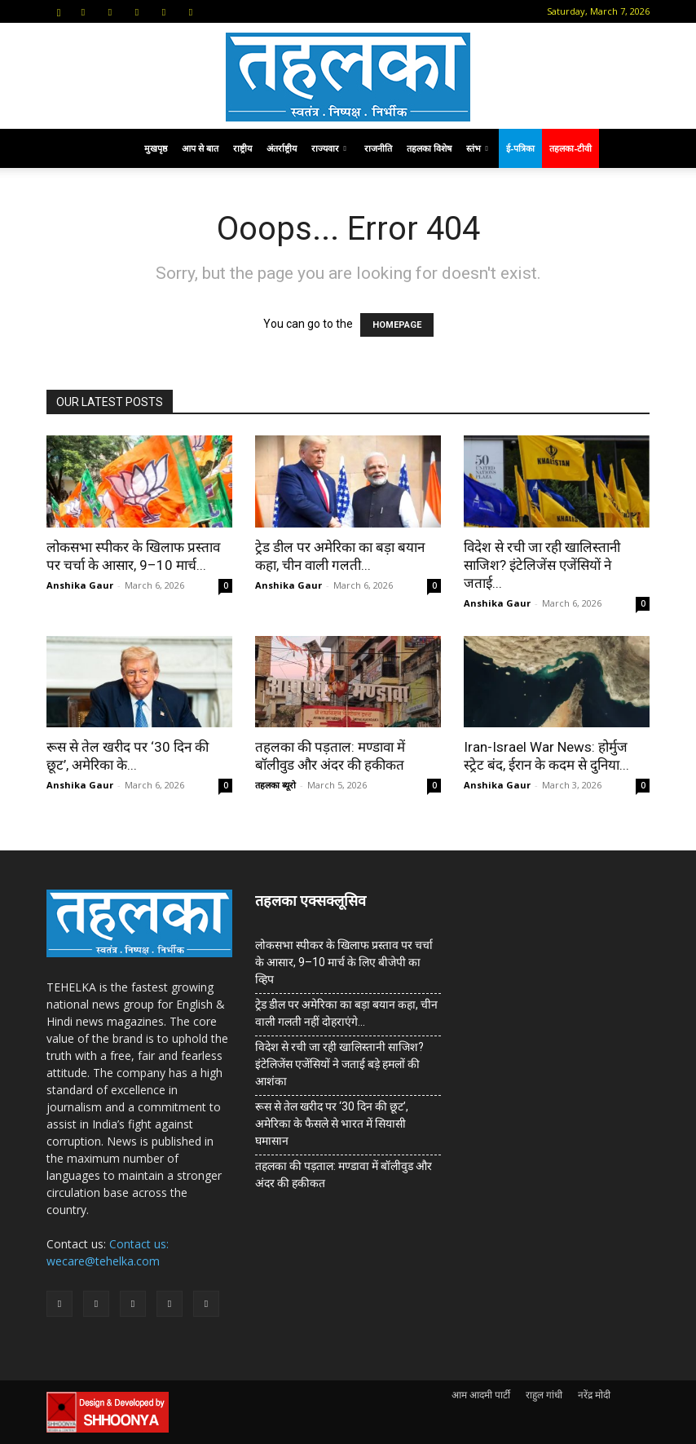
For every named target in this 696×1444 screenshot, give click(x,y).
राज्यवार (328, 148)
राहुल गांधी (544, 1395)
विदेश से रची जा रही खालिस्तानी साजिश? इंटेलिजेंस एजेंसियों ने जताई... (542, 565)
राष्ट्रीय (242, 148)
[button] (58, 11)
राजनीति (378, 148)
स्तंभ (477, 148)
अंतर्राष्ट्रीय (282, 148)
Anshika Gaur (79, 585)
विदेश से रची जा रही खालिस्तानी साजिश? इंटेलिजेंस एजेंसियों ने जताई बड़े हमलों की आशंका (339, 1064)
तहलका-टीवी (570, 148)
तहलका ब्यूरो (275, 785)
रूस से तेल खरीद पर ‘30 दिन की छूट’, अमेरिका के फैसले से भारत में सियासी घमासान (331, 1123)
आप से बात (200, 148)
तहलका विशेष (429, 148)
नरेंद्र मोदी (594, 1395)
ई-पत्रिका (520, 148)
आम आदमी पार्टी (481, 1395)
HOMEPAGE (396, 325)
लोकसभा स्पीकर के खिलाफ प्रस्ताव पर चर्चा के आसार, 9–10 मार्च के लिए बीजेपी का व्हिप (344, 962)
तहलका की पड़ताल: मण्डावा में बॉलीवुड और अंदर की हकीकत (343, 1174)
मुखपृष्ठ (155, 148)
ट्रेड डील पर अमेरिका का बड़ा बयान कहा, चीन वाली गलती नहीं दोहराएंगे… (346, 1013)
